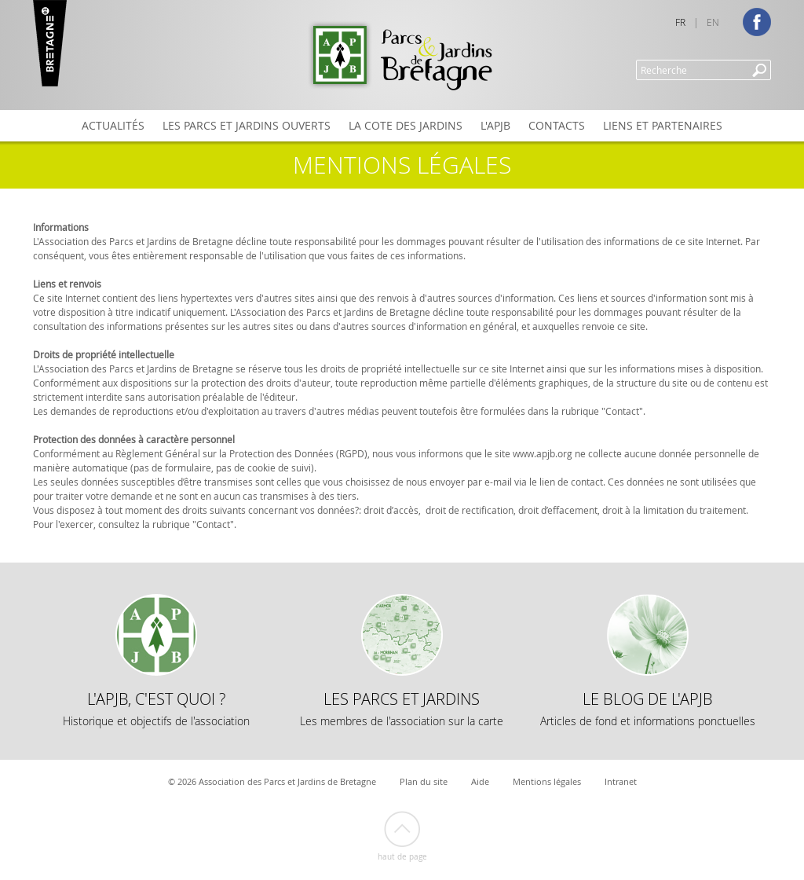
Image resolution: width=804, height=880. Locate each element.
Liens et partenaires (662, 125)
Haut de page (402, 857)
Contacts (556, 125)
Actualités (113, 125)
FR (680, 22)
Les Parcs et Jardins (401, 708)
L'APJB (495, 125)
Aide (480, 781)
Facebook (757, 22)
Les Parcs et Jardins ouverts (247, 125)
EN (713, 22)
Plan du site (424, 781)
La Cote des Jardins (405, 125)
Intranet (621, 781)
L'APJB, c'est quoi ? (156, 708)
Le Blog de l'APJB (647, 708)
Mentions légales (547, 781)
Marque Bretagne (50, 43)
